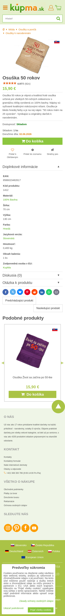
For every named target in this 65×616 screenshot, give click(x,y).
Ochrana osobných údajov (15, 505)
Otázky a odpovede (12, 469)
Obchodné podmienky (13, 489)
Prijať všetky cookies (40, 610)
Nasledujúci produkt (48, 308)
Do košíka (32, 141)
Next (62, 363)
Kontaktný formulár (12, 461)
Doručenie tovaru (11, 497)
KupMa (7, 267)
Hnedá (6, 228)
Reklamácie (9, 501)
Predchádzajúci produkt (19, 300)
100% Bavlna (10, 199)
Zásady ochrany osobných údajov (36, 601)
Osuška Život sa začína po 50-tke (32, 377)
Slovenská (8, 238)
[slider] (9, 83)
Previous (2, 363)
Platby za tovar (10, 493)
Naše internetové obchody (15, 465)
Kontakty (8, 457)
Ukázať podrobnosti (14, 608)
